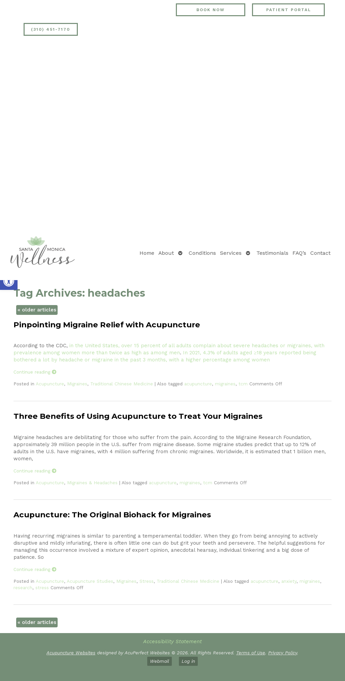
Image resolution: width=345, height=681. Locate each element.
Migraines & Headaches (92, 482)
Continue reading (35, 372)
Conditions (202, 253)
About (166, 253)
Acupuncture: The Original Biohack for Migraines (112, 514)
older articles (37, 310)
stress (42, 587)
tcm (243, 383)
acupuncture (198, 383)
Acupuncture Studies (90, 581)
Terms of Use (250, 652)
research (22, 587)
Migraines (77, 383)
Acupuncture (50, 383)
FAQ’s (299, 253)
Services (231, 253)
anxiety (288, 581)
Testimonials (272, 253)
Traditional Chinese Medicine (121, 383)
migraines (225, 383)
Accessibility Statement (172, 641)
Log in (188, 661)
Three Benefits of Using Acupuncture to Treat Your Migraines (137, 416)
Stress (146, 581)
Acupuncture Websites (70, 652)
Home (146, 253)
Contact (320, 253)
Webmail (159, 661)
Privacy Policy (282, 652)
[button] (9, 281)
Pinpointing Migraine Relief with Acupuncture (106, 324)
